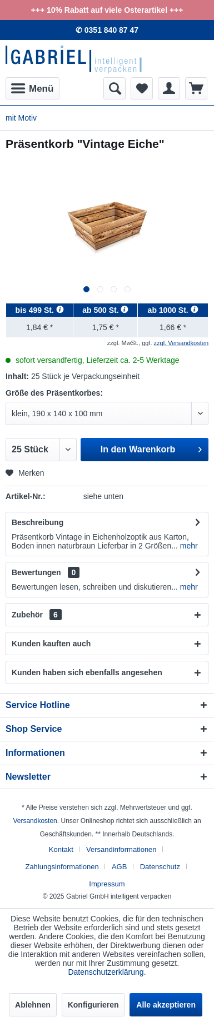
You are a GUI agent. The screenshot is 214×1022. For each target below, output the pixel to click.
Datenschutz (160, 867)
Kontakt (61, 849)
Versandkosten (35, 821)
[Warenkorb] (196, 88)
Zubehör (37, 614)
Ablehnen (33, 1004)
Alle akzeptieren (166, 1004)
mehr (188, 545)
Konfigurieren (93, 1004)
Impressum (107, 884)
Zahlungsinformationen (61, 867)
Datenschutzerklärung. (107, 972)
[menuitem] (32, 88)
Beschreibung (37, 522)
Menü (32, 86)
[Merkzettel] (142, 88)
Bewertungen (36, 572)
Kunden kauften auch (51, 643)
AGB (119, 867)
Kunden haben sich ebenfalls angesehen (87, 672)
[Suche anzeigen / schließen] (114, 88)
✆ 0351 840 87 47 (107, 30)
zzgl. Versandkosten (181, 343)
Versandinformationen (121, 849)
